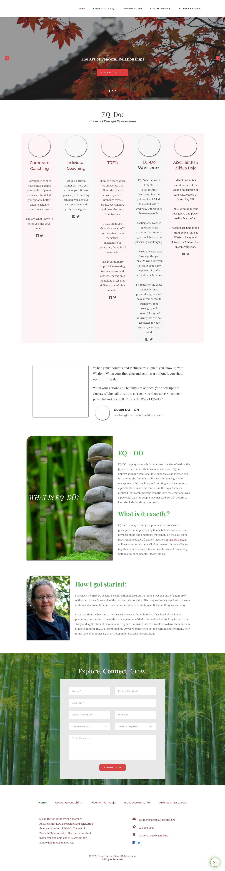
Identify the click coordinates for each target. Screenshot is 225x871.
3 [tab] (115, 91)
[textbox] (89, 730)
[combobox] (89, 730)
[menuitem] (81, 8)
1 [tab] (109, 91)
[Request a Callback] (215, 862)
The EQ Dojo (175, 539)
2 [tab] (112, 91)
